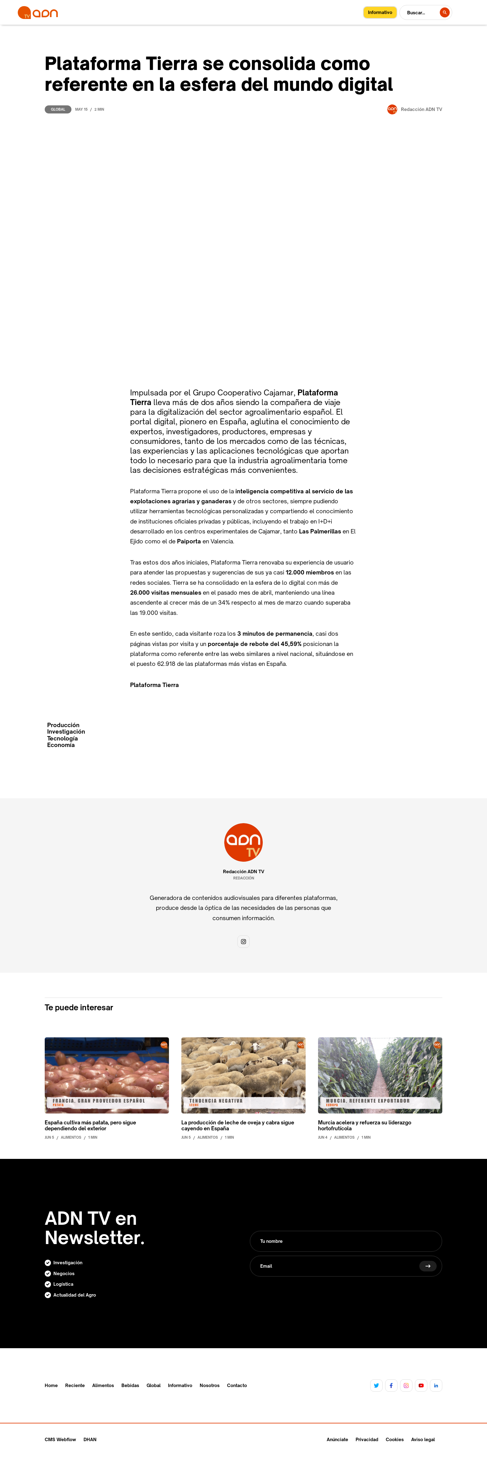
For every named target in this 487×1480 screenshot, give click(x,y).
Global (58, 109)
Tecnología (62, 738)
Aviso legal (423, 1439)
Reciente (75, 1385)
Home (51, 1385)
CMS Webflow (60, 1439)
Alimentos (103, 1385)
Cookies (395, 1439)
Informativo (180, 1385)
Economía (61, 745)
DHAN (90, 1439)
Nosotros (210, 1385)
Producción (63, 725)
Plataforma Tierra (154, 684)
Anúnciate (337, 1439)
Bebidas (130, 1385)
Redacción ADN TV (243, 871)
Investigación (66, 731)
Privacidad (367, 1439)
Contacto (237, 1385)
